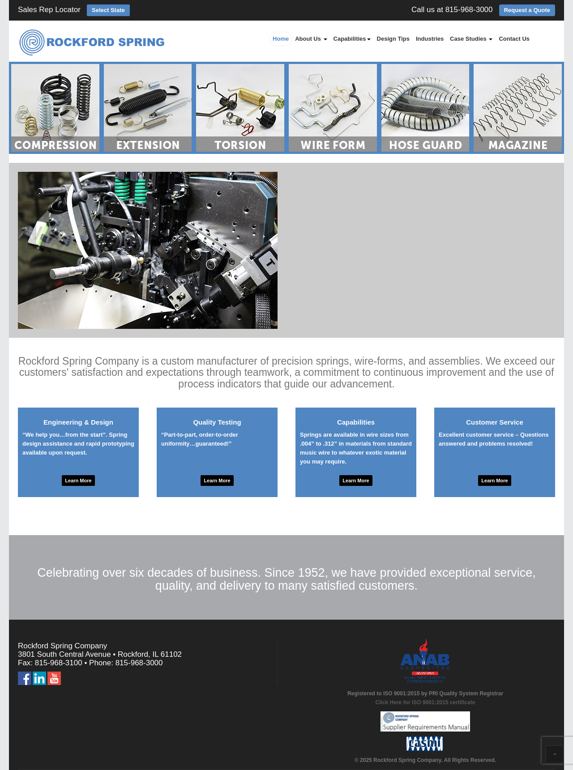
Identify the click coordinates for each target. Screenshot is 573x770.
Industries (430, 38)
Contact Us (514, 38)
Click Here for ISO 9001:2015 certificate (425, 702)
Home (281, 38)
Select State (108, 10)
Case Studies (471, 38)
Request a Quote (527, 10)
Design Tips (393, 38)
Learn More (78, 480)
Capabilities (352, 38)
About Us (311, 38)
